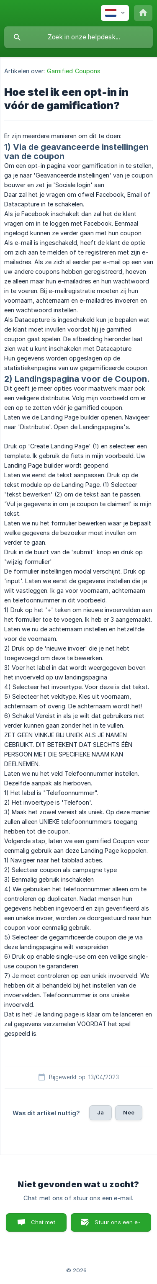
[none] (115, 13)
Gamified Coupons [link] (74, 71)
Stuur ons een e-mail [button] (117, 1225)
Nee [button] (128, 1112)
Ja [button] (100, 1112)
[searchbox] (78, 37)
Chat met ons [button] (43, 1225)
